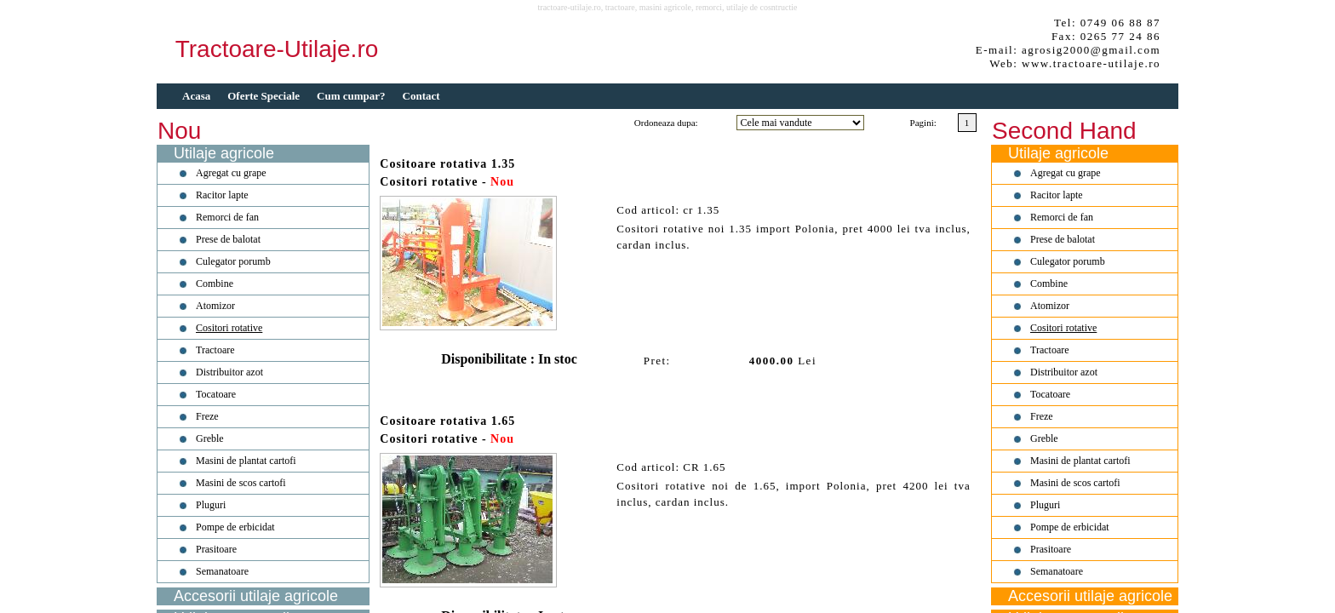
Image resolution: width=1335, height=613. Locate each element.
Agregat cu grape (231, 173)
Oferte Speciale (263, 95)
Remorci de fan (227, 217)
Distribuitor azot (229, 372)
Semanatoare (222, 571)
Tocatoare (216, 394)
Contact (421, 95)
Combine (214, 283)
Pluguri (211, 505)
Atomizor (215, 306)
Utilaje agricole (224, 153)
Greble (210, 438)
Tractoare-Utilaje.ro (277, 49)
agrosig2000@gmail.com (1091, 49)
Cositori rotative (229, 328)
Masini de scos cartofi (241, 483)
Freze (207, 416)
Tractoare (215, 350)
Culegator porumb (233, 261)
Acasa (196, 95)
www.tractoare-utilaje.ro (1091, 63)
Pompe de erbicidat (235, 527)
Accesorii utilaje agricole (256, 595)
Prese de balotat (228, 239)
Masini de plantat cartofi (246, 461)
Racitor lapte (222, 195)
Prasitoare (216, 549)
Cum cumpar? (351, 95)
